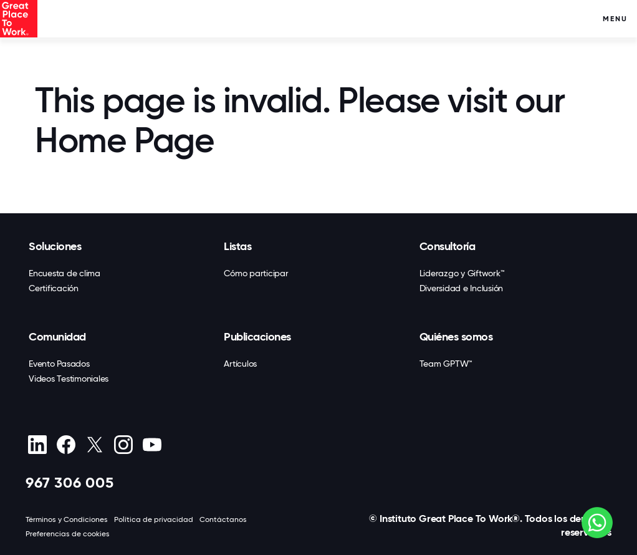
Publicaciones (257, 337)
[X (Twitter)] (94, 444)
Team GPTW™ (446, 364)
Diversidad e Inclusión (461, 288)
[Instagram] (123, 444)
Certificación (54, 288)
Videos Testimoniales (68, 379)
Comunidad (57, 337)
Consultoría (447, 246)
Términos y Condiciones (67, 519)
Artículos (240, 364)
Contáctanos (223, 519)
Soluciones (55, 246)
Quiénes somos (456, 337)
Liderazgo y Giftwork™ (462, 273)
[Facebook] (65, 444)
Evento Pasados (59, 364)
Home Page (124, 140)
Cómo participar (256, 273)
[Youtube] (151, 444)
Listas (237, 246)
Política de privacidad (153, 519)
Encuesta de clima (64, 273)
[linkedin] (37, 444)
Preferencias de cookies (68, 533)
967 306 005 (70, 482)
